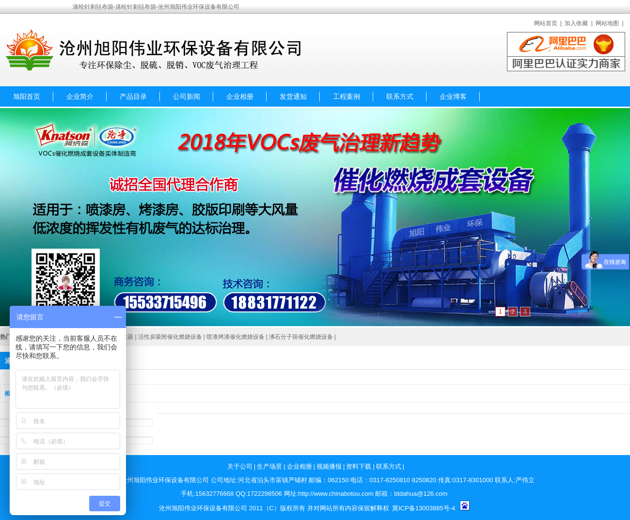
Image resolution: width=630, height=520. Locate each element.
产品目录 (133, 96)
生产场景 (269, 466)
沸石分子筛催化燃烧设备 (301, 336)
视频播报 (329, 466)
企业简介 (80, 96)
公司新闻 (186, 96)
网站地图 (607, 23)
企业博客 (453, 96)
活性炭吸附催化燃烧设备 (170, 336)
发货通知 (293, 96)
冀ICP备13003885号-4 (423, 508)
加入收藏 (576, 23)
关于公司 (239, 466)
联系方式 (399, 96)
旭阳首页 (26, 96)
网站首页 (545, 23)
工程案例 (346, 96)
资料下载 (358, 466)
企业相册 (239, 96)
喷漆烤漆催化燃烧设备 (235, 336)
